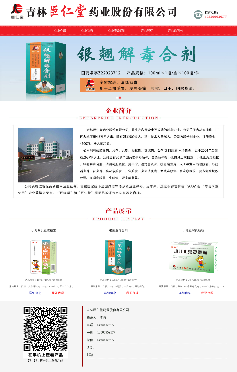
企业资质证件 (117, 30)
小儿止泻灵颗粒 (193, 230)
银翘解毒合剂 (118, 230)
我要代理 (58, 292)
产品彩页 (147, 30)
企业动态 (87, 30)
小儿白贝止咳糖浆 (43, 230)
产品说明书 (175, 30)
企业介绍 (60, 30)
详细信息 (35, 292)
